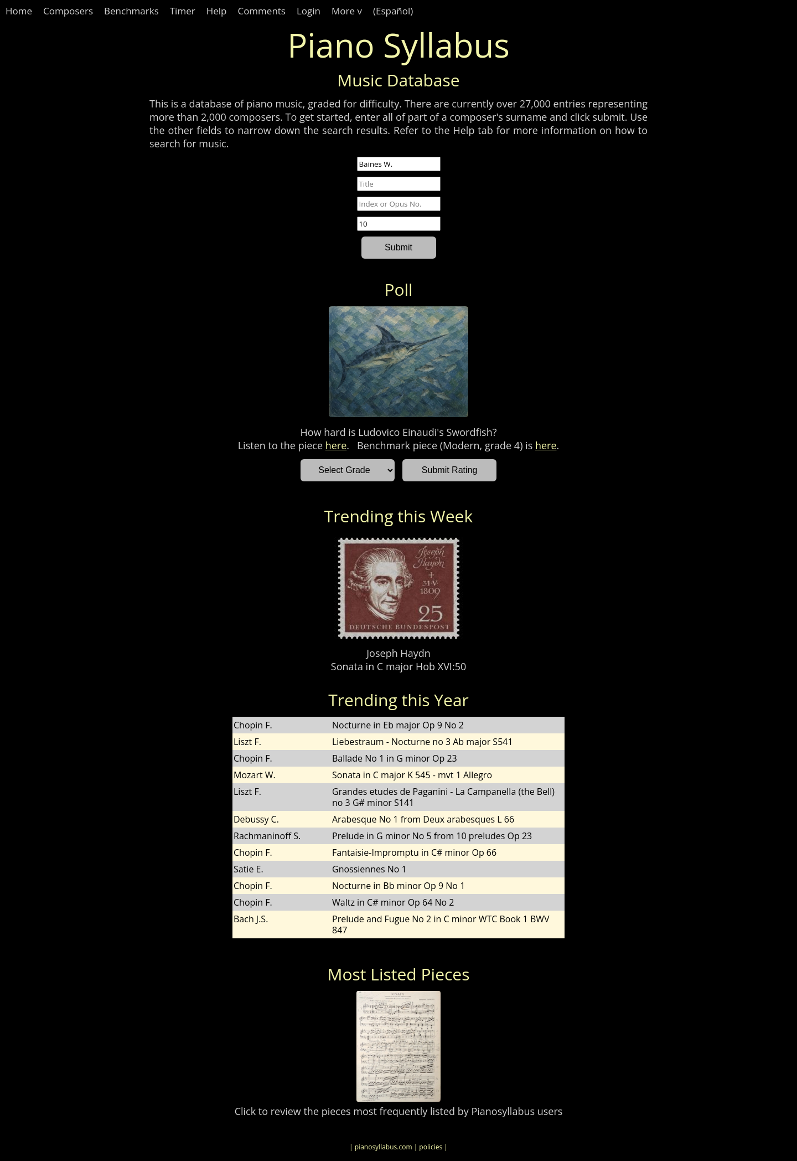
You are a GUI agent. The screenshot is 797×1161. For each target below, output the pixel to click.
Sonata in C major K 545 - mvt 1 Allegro (412, 775)
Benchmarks (131, 10)
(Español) (393, 10)
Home (19, 10)
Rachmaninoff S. (267, 836)
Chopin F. (253, 725)
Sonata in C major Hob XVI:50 (398, 666)
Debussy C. (256, 819)
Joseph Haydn (398, 653)
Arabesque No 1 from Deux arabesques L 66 (423, 819)
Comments (261, 10)
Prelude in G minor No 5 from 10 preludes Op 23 (432, 836)
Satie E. (248, 869)
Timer (182, 10)
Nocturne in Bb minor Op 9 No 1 (398, 886)
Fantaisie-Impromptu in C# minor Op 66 (414, 852)
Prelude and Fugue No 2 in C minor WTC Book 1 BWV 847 (441, 924)
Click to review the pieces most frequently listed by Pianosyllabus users (399, 1111)
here (336, 445)
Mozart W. (255, 775)
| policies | (431, 1147)
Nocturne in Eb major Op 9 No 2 (398, 725)
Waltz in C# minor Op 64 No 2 (393, 902)
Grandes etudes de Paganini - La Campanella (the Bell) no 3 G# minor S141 (443, 797)
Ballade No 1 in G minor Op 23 (394, 758)
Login (308, 10)
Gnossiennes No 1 (369, 869)
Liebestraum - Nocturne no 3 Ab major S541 (422, 742)
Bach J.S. (251, 919)
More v (347, 10)
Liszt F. (247, 742)
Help (216, 10)
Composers (68, 10)
